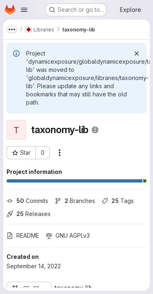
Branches (75, 200)
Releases (29, 213)
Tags (118, 200)
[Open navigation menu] (24, 9)
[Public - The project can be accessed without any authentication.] (95, 130)
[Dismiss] (137, 53)
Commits (27, 200)
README (23, 235)
